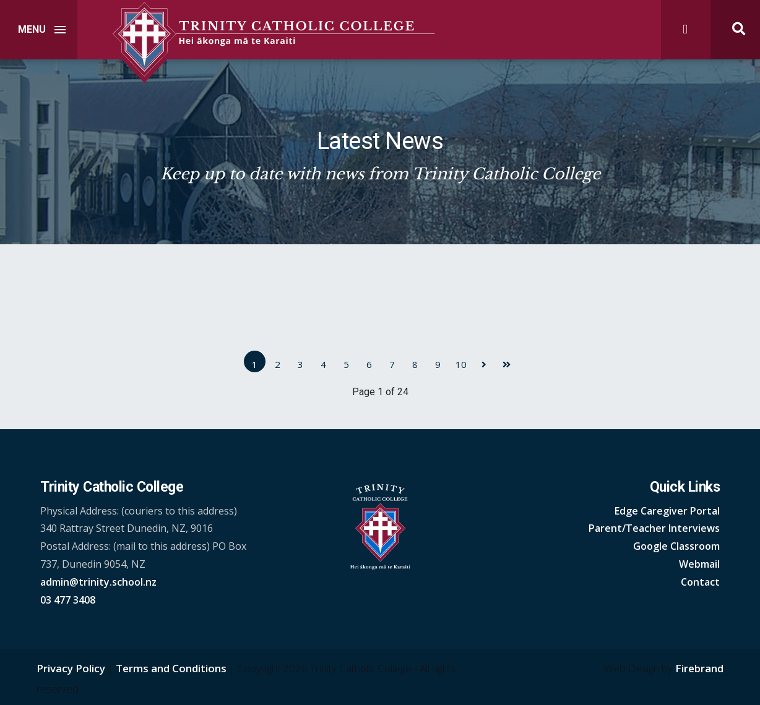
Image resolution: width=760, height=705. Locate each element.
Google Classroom (676, 546)
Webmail (699, 564)
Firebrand (699, 668)
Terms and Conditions (171, 668)
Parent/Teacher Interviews (654, 528)
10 (461, 364)
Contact (700, 582)
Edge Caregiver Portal (667, 511)
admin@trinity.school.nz (98, 582)
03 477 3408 (67, 600)
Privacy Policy (71, 668)
